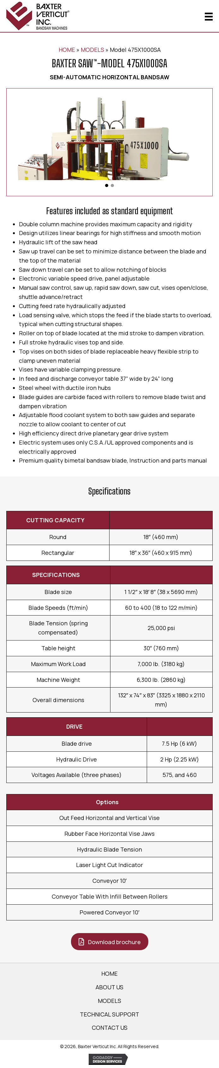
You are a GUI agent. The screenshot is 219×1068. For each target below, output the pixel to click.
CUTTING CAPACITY (55, 520)
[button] (106, 185)
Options (107, 802)
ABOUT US (109, 987)
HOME (67, 49)
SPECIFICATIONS (56, 575)
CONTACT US (109, 1027)
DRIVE (74, 726)
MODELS (92, 49)
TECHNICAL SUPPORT (109, 1014)
